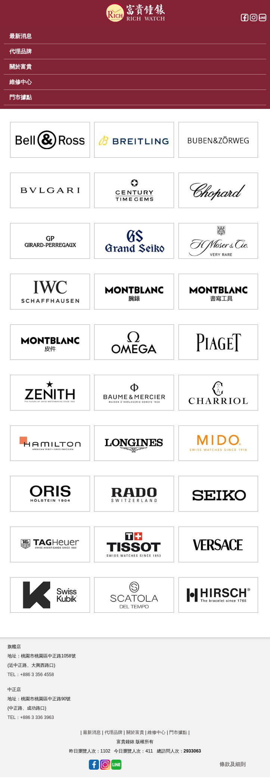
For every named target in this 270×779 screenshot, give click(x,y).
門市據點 (178, 732)
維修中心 (156, 732)
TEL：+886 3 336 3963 (30, 717)
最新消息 (92, 732)
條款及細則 (233, 764)
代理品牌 (113, 732)
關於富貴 (135, 732)
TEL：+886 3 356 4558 (30, 674)
